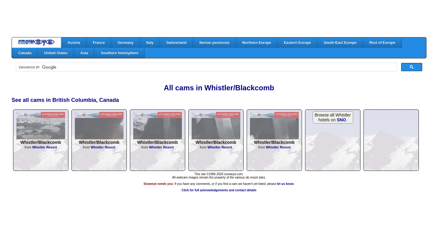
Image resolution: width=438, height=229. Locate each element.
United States (56, 53)
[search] (206, 67)
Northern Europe (256, 42)
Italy (150, 42)
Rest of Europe (382, 42)
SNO (341, 119)
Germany (126, 42)
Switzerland (176, 42)
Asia (84, 53)
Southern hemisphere (119, 53)
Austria (74, 42)
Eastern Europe (297, 42)
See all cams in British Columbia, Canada (65, 100)
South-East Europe (340, 42)
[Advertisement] (219, 18)
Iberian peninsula (214, 42)
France (99, 42)
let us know (285, 184)
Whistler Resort (44, 147)
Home (36, 42)
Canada (24, 53)
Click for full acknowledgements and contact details (219, 190)
